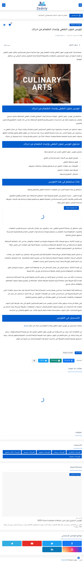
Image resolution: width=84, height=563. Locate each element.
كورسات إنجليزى (74, 452)
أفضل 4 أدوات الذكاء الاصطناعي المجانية (53, 15)
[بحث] (3, 5)
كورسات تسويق (44, 452)
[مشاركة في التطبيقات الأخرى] (34, 361)
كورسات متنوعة (75, 25)
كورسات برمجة (59, 452)
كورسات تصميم (29, 452)
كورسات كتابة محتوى (12, 452)
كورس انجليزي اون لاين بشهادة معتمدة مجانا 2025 (60, 521)
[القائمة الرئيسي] (80, 5)
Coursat (63, 560)
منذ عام (78, 518)
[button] (68, 361)
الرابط (26, 326)
